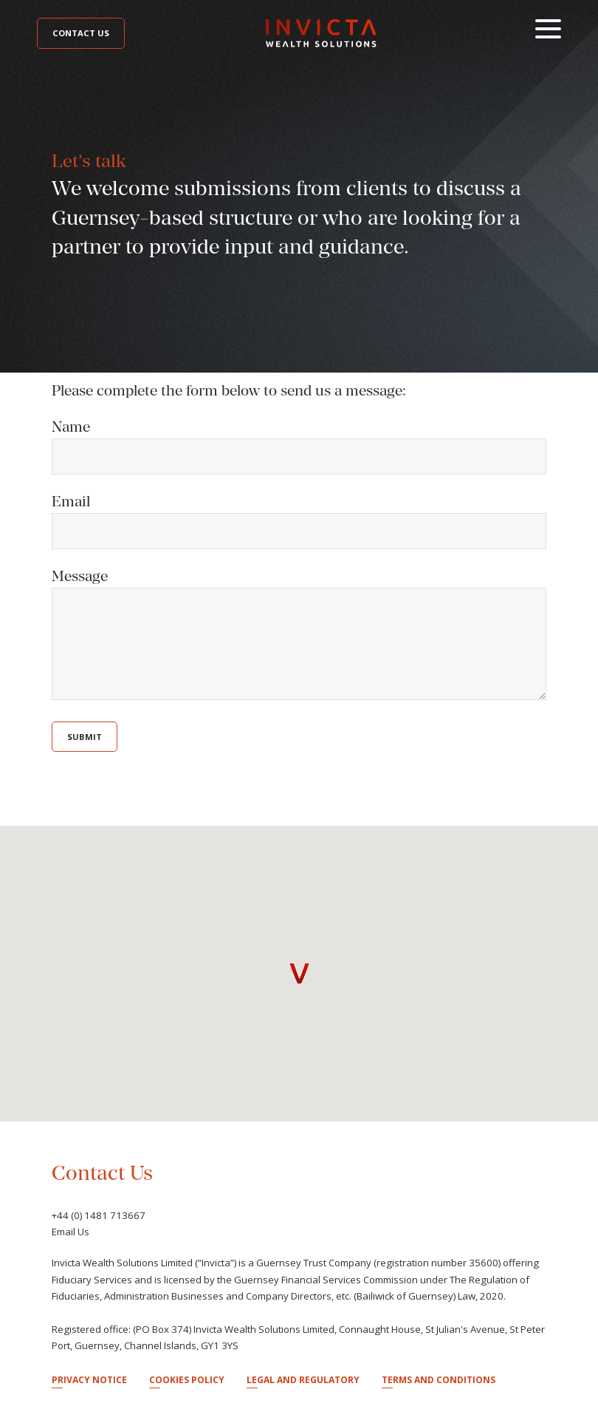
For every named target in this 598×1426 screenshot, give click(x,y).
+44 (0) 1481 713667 (98, 1215)
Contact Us (80, 32)
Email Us (70, 1231)
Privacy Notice (89, 1380)
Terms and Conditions (438, 1380)
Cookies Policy (186, 1380)
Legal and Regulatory (303, 1380)
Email (71, 501)
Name (71, 426)
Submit (84, 736)
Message (80, 576)
